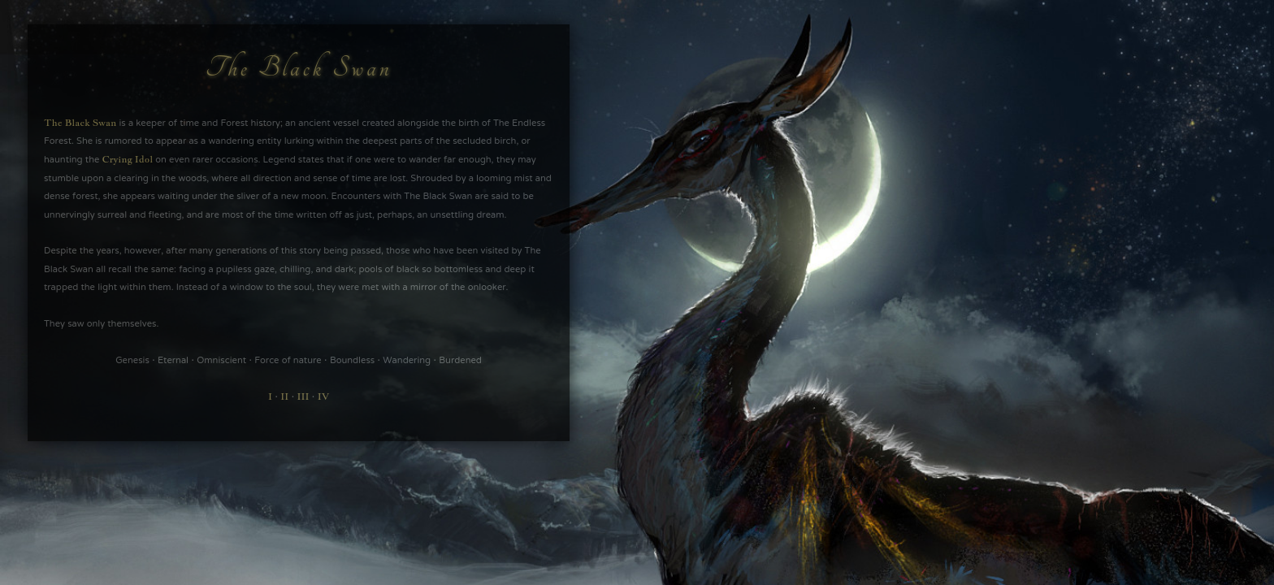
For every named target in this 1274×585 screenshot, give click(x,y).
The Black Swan (80, 122)
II (284, 396)
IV (323, 396)
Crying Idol (127, 159)
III (303, 396)
